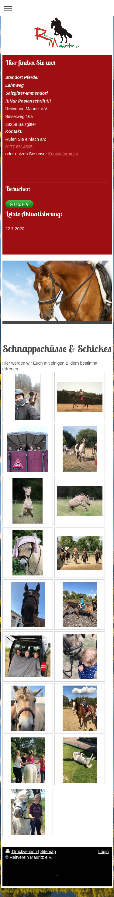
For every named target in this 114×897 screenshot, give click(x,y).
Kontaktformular (63, 153)
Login (103, 851)
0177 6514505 (19, 146)
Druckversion (21, 851)
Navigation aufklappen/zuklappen (57, 8)
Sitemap (48, 851)
